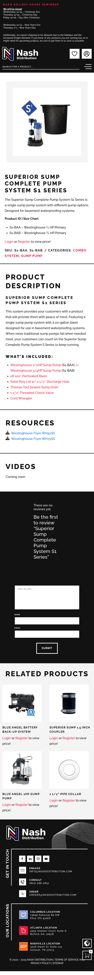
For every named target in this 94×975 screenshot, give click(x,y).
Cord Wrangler (21, 398)
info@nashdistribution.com (50, 875)
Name (14, 618)
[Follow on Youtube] (46, 862)
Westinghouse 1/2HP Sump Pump (35, 365)
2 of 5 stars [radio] (18, 565)
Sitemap (57, 966)
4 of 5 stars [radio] (27, 565)
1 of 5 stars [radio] (13, 565)
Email (14, 632)
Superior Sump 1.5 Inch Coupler (69, 733)
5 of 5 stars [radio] (32, 565)
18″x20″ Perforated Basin (28, 376)
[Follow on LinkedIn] (30, 862)
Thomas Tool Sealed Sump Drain (34, 387)
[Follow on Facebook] (22, 862)
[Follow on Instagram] (38, 862)
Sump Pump (31, 256)
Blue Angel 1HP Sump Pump (21, 800)
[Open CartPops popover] (87, 955)
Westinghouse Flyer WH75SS (33, 439)
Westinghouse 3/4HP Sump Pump (35, 370)
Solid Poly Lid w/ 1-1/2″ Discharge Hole (40, 382)
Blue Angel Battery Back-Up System (20, 733)
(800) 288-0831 (39, 887)
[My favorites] (75, 54)
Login (9, 242)
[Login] (87, 54)
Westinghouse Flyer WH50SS (33, 433)
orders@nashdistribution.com (53, 898)
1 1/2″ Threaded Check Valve (32, 393)
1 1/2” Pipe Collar (65, 797)
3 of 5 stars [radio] (22, 565)
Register (24, 242)
